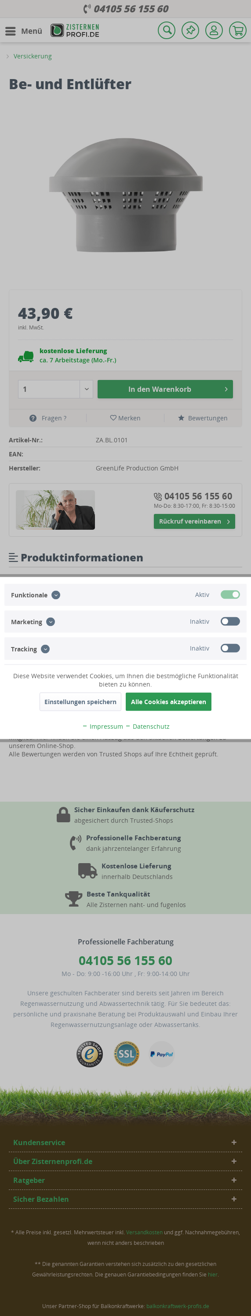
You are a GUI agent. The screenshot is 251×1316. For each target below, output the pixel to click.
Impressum (102, 726)
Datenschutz (147, 726)
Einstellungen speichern (80, 702)
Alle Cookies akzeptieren (168, 702)
